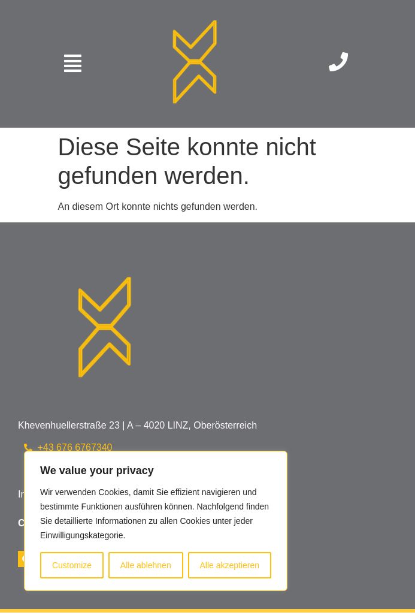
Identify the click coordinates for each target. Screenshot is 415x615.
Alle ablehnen (145, 565)
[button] (72, 64)
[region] (155, 521)
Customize (72, 565)
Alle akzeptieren (229, 565)
